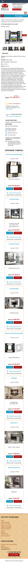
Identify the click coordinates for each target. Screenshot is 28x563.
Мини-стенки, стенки (6, 21)
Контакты (3, 546)
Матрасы (3, 532)
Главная (3, 19)
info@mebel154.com (5, 549)
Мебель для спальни (6, 523)
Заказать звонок (17, 9)
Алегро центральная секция (14, 154)
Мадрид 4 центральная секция (14, 333)
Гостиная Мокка (14, 288)
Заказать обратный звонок (15, 116)
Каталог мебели (9, 19)
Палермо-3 (14, 378)
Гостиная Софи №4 (14, 243)
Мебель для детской (5, 528)
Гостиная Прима (14, 199)
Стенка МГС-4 (14, 422)
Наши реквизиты (5, 547)
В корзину (18, 188)
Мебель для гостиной (19, 19)
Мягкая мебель (4, 533)
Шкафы (3, 530)
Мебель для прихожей (6, 527)
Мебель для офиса (5, 535)
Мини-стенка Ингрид (14, 467)
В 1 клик (10, 188)
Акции (2, 520)
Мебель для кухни (5, 522)
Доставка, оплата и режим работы (9, 544)
